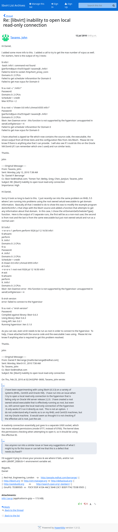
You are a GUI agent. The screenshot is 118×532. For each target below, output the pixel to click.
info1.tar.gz (7, 498)
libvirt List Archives (13, 5)
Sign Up (68, 5)
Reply (6, 506)
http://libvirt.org (12, 480)
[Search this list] (95, 5)
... (4, 385)
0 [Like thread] (80, 503)
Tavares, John (18, 37)
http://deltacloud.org (61, 480)
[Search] (113, 5)
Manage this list (36, 5)
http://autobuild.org (14, 484)
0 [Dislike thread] (86, 503)
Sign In (54, 5)
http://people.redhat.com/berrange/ (59, 477)
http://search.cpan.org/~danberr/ (53, 484)
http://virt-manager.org (35, 480)
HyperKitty (59, 527)
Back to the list (11, 515)
